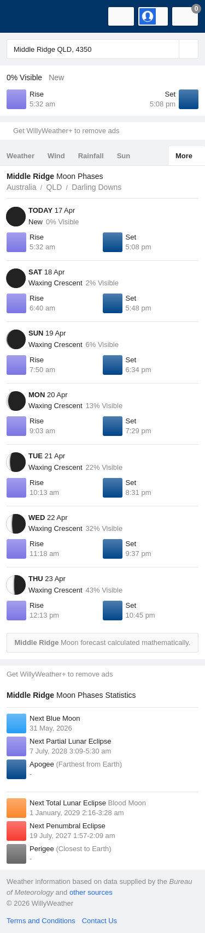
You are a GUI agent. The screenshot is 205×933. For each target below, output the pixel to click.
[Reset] (169, 49)
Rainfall (91, 156)
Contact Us (99, 921)
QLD (54, 187)
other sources (91, 892)
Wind (56, 156)
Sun (124, 156)
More (183, 156)
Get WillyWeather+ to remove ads (66, 131)
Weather (20, 156)
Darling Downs (96, 187)
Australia (21, 187)
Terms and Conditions (41, 921)
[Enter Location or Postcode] (102, 49)
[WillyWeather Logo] (25, 16)
